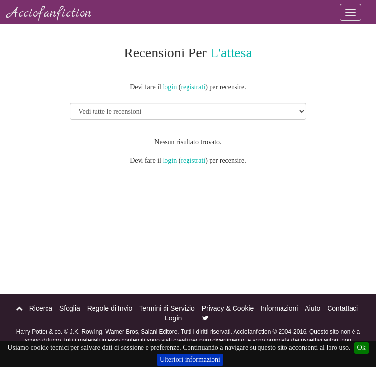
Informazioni (279, 308)
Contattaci (342, 308)
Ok (361, 347)
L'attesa (231, 52)
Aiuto (312, 308)
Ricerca (40, 308)
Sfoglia (69, 308)
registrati (193, 87)
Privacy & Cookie (228, 308)
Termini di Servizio (167, 308)
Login (173, 318)
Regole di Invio (110, 308)
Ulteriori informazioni (190, 359)
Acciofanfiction (49, 13)
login (170, 87)
